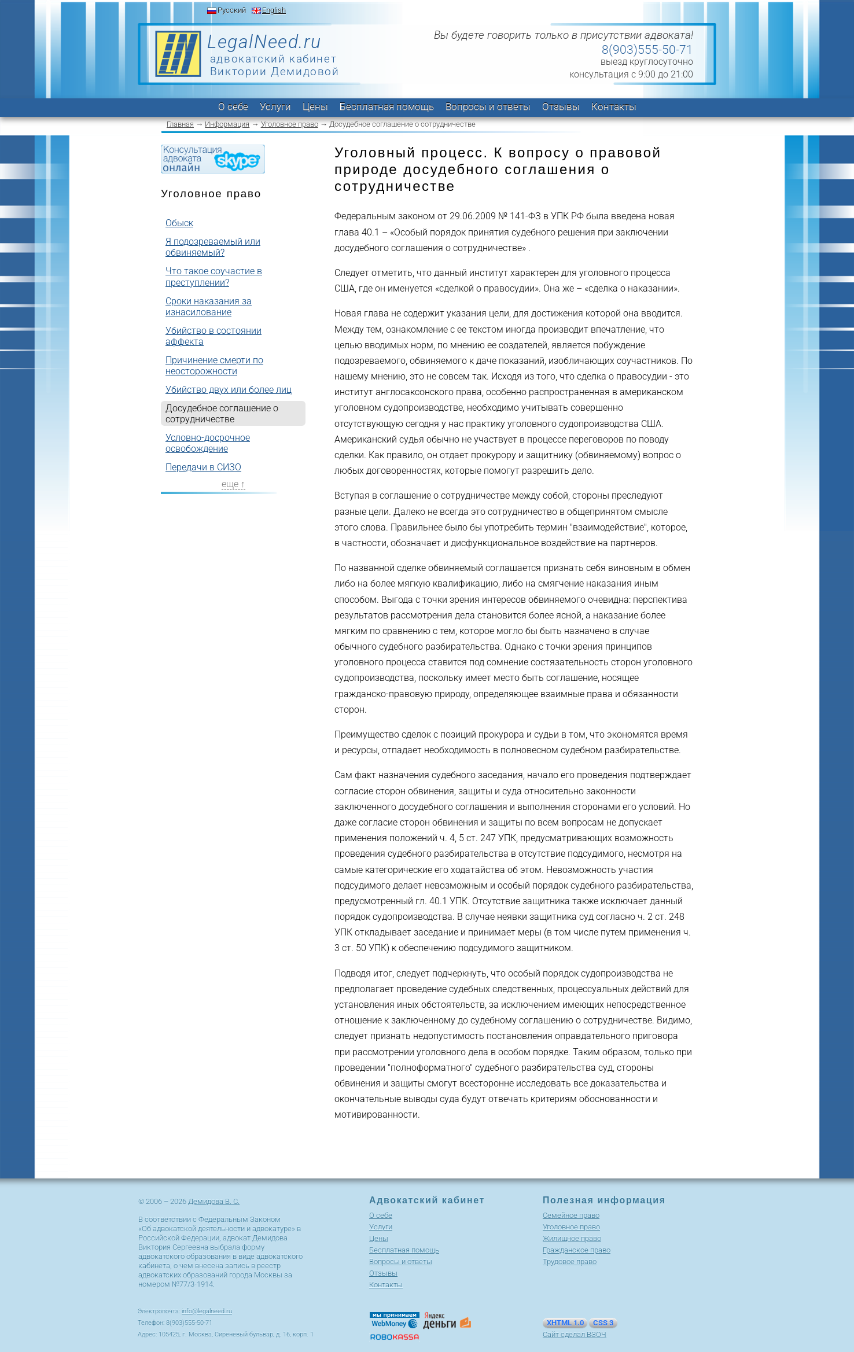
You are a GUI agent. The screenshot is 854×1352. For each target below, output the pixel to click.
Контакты (613, 106)
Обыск (179, 223)
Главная (180, 124)
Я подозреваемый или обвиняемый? (212, 247)
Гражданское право (576, 1250)
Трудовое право (570, 1261)
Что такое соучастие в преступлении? (213, 277)
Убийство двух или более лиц (228, 389)
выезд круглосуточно (647, 61)
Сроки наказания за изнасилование (208, 307)
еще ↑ (233, 483)
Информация (227, 124)
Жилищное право (572, 1238)
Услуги (275, 106)
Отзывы (561, 106)
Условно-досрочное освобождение (207, 443)
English (274, 10)
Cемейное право (571, 1215)
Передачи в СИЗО (203, 467)
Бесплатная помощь (387, 106)
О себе (233, 106)
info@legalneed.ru (207, 1311)
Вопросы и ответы (488, 106)
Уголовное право (289, 124)
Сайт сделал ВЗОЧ (574, 1334)
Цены (315, 106)
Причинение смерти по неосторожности (214, 366)
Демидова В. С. (214, 1201)
